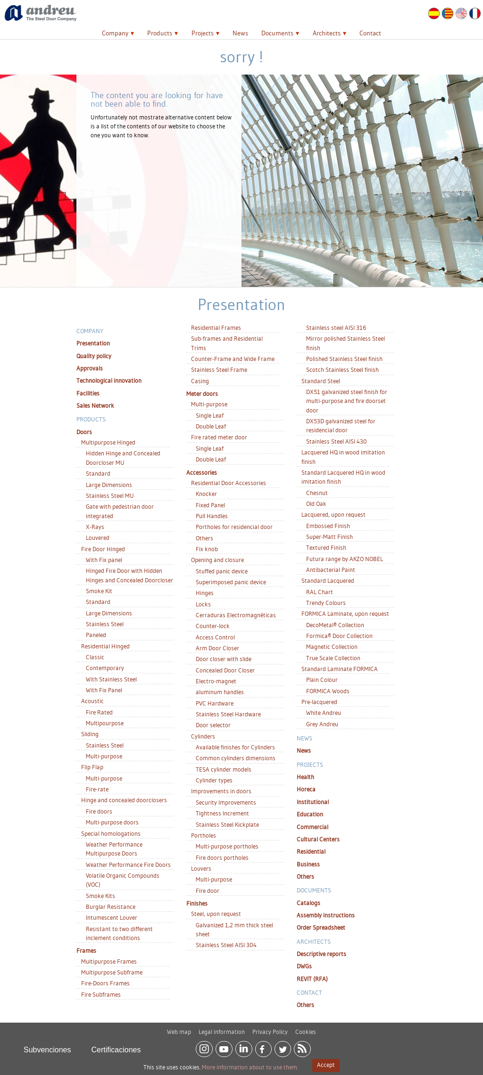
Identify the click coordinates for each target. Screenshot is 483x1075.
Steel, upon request (216, 913)
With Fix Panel (104, 690)
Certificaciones (116, 1046)
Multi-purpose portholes (227, 846)
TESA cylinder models (223, 769)
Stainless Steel (105, 624)
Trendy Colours (326, 602)
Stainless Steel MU (110, 495)
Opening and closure (217, 559)
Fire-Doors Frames (105, 983)
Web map (179, 1028)
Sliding (90, 734)
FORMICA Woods (328, 691)
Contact (370, 33)
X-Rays (95, 526)
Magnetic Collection (332, 646)
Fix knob (207, 549)
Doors (84, 432)
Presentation (93, 343)
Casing (200, 381)
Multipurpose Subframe (111, 972)
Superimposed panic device (231, 582)
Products (159, 33)
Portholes (203, 835)
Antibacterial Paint (330, 569)
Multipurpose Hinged (108, 442)
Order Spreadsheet (321, 927)
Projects (203, 33)
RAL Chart (319, 592)
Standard (98, 473)
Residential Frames (216, 327)
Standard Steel (320, 381)
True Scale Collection (333, 658)
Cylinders (203, 736)
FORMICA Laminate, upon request (345, 613)
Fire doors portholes (222, 857)
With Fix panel (104, 559)
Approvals (89, 368)
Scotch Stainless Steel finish (342, 369)
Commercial (312, 827)
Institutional (313, 802)
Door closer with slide (223, 659)
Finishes (197, 903)
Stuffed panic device (222, 571)
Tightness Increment (222, 813)
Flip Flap (92, 767)
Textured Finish (326, 547)
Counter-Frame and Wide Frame (233, 358)
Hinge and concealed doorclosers (124, 800)
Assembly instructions (326, 915)
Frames (86, 950)
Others (204, 538)
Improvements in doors (221, 791)
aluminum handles (220, 692)
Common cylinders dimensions (235, 758)
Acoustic (92, 701)
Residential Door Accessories (228, 483)
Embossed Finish (328, 525)
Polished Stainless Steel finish (344, 358)
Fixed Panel (210, 505)
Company (115, 33)
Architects (327, 33)
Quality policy (93, 356)
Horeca (306, 789)
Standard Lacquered (327, 580)
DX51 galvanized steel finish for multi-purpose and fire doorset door (346, 401)
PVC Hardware (214, 703)
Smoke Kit (99, 591)
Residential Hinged (105, 646)
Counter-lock (213, 626)
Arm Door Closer (217, 648)
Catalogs (308, 903)
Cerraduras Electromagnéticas (236, 615)
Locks (203, 604)
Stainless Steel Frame (219, 369)
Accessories (201, 472)
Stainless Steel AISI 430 (336, 441)
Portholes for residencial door (234, 526)
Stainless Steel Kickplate (227, 824)
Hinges (205, 592)
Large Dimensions (109, 484)
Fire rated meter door (219, 437)
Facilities (88, 393)
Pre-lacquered (319, 701)
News (240, 33)
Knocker (206, 493)
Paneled (96, 634)
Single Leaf (210, 415)
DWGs (304, 966)
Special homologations (111, 833)
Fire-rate (97, 789)
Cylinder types (214, 780)
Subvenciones (47, 1046)
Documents (277, 33)
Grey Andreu (322, 724)
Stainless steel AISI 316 (336, 327)
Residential (311, 851)
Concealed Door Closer (225, 670)
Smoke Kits (100, 895)
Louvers (201, 868)
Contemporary (105, 668)
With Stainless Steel (111, 679)
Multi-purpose (104, 756)
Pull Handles (212, 516)
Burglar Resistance (110, 906)
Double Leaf (211, 426)
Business (308, 864)
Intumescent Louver (111, 917)
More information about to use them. (250, 1067)
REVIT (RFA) (312, 979)
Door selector (213, 725)
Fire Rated (99, 712)
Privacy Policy (270, 1028)
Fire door (207, 890)
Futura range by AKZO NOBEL (344, 559)
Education (310, 814)
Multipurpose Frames (109, 961)
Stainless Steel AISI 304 (226, 945)
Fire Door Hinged (103, 549)
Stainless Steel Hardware (228, 714)
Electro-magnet (216, 681)
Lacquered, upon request (333, 514)
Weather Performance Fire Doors (128, 864)
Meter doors (202, 393)
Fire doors (99, 811)
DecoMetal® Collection (335, 625)
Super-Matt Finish (329, 536)
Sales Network (95, 405)
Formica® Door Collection (339, 635)
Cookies (305, 1028)
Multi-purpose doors (112, 822)
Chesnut (317, 492)
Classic (95, 657)
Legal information (222, 1028)
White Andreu (323, 712)
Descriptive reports (321, 953)
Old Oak (316, 503)
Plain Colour (322, 679)
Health (305, 777)
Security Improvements (226, 802)
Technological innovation (109, 380)
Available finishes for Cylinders (235, 747)
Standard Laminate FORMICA (339, 668)
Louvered (97, 537)
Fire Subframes (101, 994)
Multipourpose (105, 723)
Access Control (215, 637)
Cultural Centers (318, 839)
